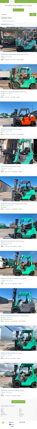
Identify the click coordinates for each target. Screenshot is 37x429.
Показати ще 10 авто (18, 401)
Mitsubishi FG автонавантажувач (9, 166)
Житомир (2, 411)
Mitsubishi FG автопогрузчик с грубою (10, 241)
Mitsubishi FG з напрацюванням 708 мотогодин (12, 54)
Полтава (20, 410)
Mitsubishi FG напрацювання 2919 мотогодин (12, 91)
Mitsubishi (4, 17)
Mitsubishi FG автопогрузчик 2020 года (10, 390)
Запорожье (3, 413)
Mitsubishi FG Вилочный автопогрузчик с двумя (12, 315)
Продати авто (18, 1)
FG (10, 17)
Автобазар (12, 1)
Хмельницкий (21, 414)
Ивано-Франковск (4, 414)
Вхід (23, 1)
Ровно (20, 411)
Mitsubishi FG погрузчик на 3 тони (9, 129)
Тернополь (21, 413)
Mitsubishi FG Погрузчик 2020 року (9, 353)
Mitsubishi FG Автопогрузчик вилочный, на (11, 278)
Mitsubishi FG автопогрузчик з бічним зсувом (12, 203)
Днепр (2, 410)
